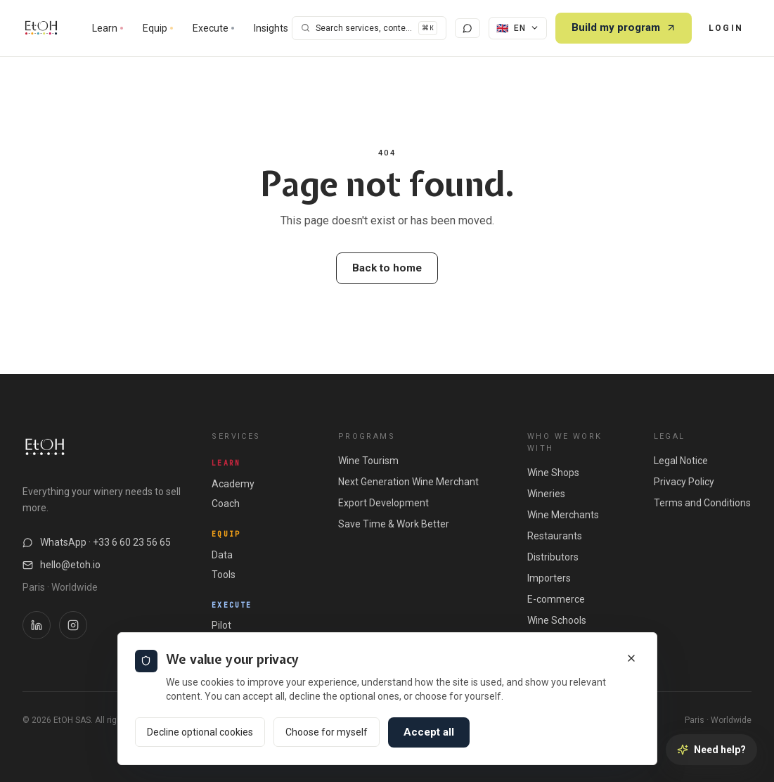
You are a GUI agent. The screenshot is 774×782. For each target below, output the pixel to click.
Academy (233, 483)
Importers (549, 578)
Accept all (429, 732)
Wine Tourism (368, 460)
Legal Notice (681, 460)
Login (726, 28)
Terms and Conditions (702, 502)
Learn (107, 28)
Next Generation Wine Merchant (408, 481)
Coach (226, 503)
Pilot (221, 625)
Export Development (383, 502)
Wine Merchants (563, 514)
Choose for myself (326, 732)
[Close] (631, 658)
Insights (271, 28)
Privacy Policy (684, 481)
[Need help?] (711, 749)
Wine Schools (556, 620)
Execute (213, 28)
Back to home (387, 268)
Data (222, 554)
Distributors (553, 557)
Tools (224, 574)
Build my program (624, 27)
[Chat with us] (467, 28)
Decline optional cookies (200, 732)
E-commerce (556, 599)
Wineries (546, 493)
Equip (158, 28)
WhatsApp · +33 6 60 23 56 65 (96, 542)
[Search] (369, 28)
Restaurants (554, 535)
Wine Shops (553, 472)
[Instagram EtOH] (73, 625)
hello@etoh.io (61, 564)
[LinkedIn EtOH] (36, 625)
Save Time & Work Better (393, 524)
